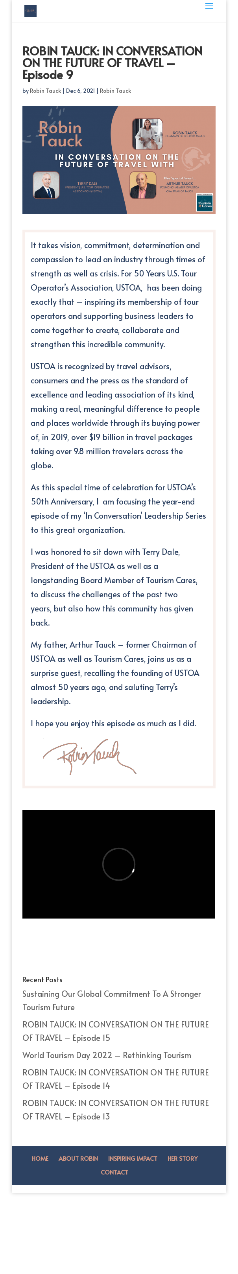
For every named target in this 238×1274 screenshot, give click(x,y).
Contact (114, 1172)
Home (40, 1158)
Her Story (182, 1158)
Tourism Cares (171, 579)
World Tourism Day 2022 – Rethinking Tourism (106, 1054)
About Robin (78, 1158)
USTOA (128, 287)
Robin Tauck (45, 90)
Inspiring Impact (132, 1158)
